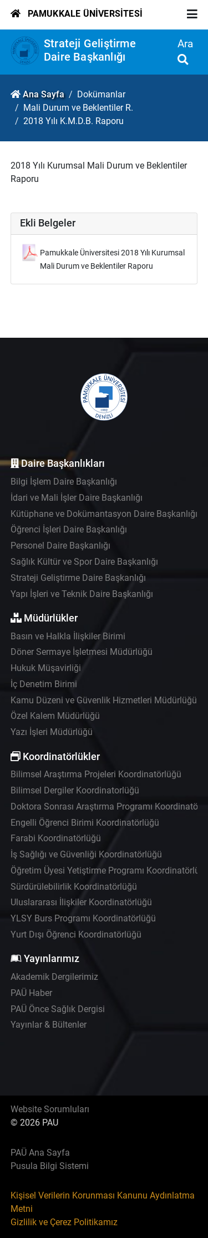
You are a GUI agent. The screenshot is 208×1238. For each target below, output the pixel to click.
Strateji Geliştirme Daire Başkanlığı (90, 50)
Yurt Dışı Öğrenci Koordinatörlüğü (76, 934)
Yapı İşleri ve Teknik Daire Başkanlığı (82, 594)
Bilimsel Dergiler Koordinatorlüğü (75, 790)
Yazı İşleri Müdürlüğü (52, 732)
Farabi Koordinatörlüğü (56, 838)
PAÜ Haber (31, 993)
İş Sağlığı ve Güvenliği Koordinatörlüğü (86, 854)
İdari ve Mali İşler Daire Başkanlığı (77, 497)
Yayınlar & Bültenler (49, 1024)
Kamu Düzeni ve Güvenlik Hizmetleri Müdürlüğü (104, 700)
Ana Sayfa (43, 94)
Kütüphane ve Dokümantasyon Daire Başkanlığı (104, 514)
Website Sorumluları (50, 1109)
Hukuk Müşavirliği (46, 668)
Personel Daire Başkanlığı (60, 545)
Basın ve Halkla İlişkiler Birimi (68, 636)
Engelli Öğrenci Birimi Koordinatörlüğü (85, 822)
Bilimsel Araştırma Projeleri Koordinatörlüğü (96, 774)
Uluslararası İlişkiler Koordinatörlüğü (81, 902)
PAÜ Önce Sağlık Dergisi (58, 1009)
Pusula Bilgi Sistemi (50, 1166)
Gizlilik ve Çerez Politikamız (64, 1222)
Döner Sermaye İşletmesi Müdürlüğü (82, 652)
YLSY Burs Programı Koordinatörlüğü (83, 918)
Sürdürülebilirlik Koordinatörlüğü (74, 886)
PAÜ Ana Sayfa (40, 1152)
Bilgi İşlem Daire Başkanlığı (64, 481)
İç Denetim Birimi (44, 684)
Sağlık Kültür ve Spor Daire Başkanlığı (84, 561)
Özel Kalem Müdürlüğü (55, 716)
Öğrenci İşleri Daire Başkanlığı (69, 529)
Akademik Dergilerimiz (54, 976)
